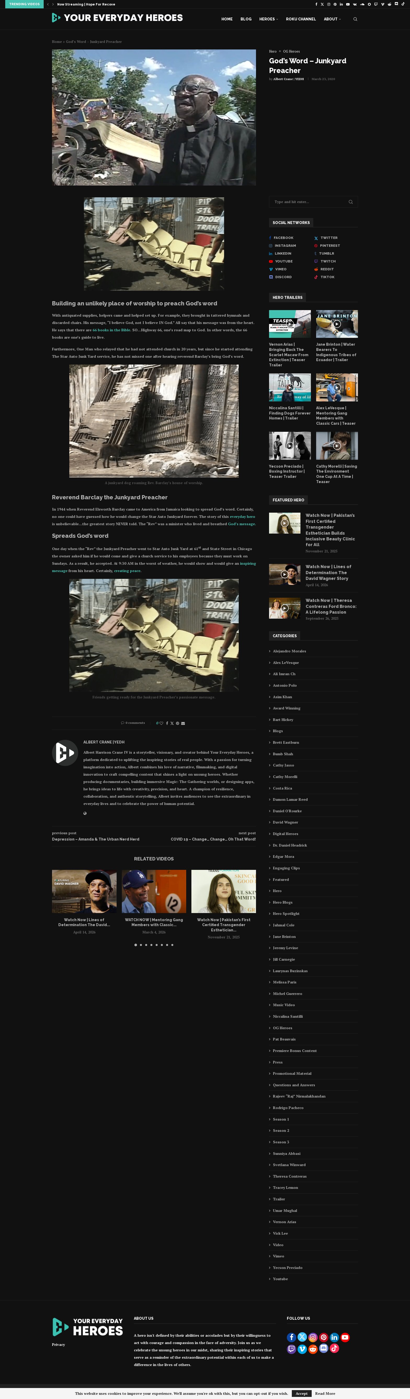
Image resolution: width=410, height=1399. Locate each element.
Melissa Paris (285, 982)
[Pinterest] (335, 4)
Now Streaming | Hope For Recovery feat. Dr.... (97, 4)
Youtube (280, 1278)
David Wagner (285, 822)
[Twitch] (376, 4)
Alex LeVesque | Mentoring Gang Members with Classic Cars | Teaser (336, 416)
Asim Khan (282, 696)
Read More (325, 1393)
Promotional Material (292, 1073)
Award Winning (286, 708)
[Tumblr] (336, 253)
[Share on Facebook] (167, 723)
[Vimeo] (382, 4)
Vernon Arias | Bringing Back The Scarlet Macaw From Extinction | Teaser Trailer (288, 354)
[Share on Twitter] (172, 723)
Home (227, 19)
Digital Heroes (285, 833)
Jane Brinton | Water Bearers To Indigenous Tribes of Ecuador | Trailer (336, 352)
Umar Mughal (285, 1210)
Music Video (284, 1004)
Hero (277, 890)
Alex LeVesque (286, 662)
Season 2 (281, 1130)
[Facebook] (316, 4)
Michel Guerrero (287, 993)
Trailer (279, 1198)
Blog (246, 19)
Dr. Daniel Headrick (290, 845)
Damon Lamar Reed (290, 799)
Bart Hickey (283, 719)
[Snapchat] (369, 4)
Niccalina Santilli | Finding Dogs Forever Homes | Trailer (290, 413)
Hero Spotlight (286, 913)
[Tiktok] (403, 4)
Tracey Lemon (285, 1187)
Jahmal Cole (283, 924)
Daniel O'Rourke (287, 810)
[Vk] (355, 4)
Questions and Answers (294, 1084)
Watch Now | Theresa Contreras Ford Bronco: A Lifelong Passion (331, 606)
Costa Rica (282, 788)
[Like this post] (161, 723)
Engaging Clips (286, 867)
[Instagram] (328, 4)
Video (278, 1244)
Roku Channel (301, 19)
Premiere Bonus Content (295, 1050)
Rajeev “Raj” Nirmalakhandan (299, 1096)
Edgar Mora (283, 856)
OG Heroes (282, 1027)
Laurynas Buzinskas (290, 970)
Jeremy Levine (285, 947)
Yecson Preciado (288, 1267)
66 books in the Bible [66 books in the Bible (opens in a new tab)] (111, 329)
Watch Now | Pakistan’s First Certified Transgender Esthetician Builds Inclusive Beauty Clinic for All (330, 530)
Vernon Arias (284, 1221)
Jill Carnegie (284, 959)
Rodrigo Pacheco (288, 1107)
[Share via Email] (183, 723)
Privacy (58, 1344)
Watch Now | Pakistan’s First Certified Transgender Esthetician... (223, 925)
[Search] (355, 19)
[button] (48, 4)
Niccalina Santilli (288, 1016)
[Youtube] (348, 4)
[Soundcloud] (362, 4)
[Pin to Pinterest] (177, 723)
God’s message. (242, 523)
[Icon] (290, 324)
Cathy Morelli (285, 776)
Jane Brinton (284, 936)
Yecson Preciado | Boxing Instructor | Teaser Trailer (287, 471)
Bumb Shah (283, 753)
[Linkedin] (341, 4)
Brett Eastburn (286, 742)
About (331, 19)
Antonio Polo (285, 685)
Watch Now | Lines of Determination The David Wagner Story (328, 572)
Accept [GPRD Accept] (302, 1393)
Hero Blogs (283, 902)
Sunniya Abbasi (286, 1153)
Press (278, 1062)
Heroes (267, 19)
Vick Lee (280, 1233)
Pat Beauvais (284, 1039)
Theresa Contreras (290, 1176)
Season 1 (281, 1119)
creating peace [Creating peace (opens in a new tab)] (127, 570)
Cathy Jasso (283, 765)
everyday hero (242, 516)
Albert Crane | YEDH (288, 79)
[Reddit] (389, 4)
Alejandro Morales (289, 650)
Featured (281, 879)
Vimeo (278, 1255)
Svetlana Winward (289, 1164)
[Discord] (396, 4)
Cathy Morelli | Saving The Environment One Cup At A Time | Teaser (336, 474)
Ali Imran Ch (284, 673)
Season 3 (281, 1141)
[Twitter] (322, 4)
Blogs (278, 730)
